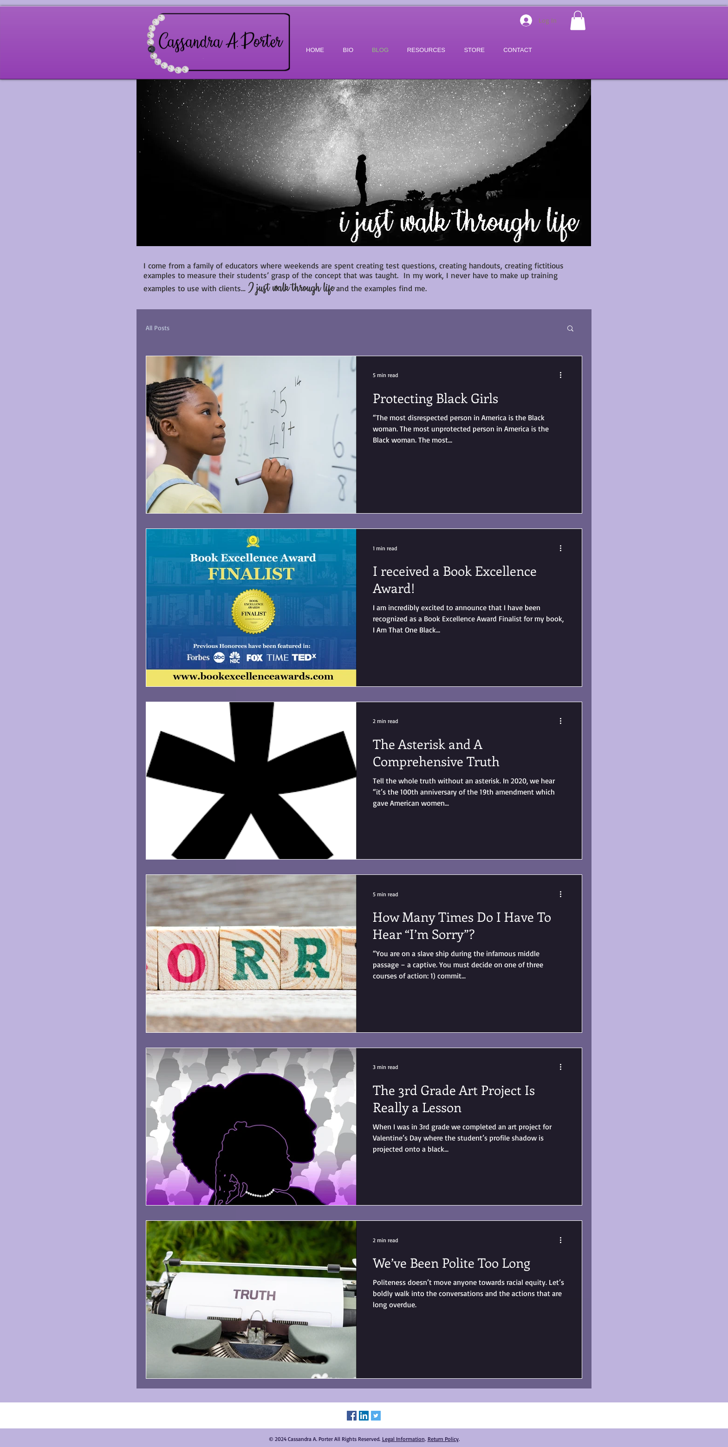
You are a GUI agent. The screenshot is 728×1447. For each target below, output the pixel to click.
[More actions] (563, 375)
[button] (578, 20)
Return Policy (443, 1438)
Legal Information (403, 1438)
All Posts (157, 328)
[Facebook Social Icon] (352, 1416)
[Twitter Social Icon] (376, 1416)
